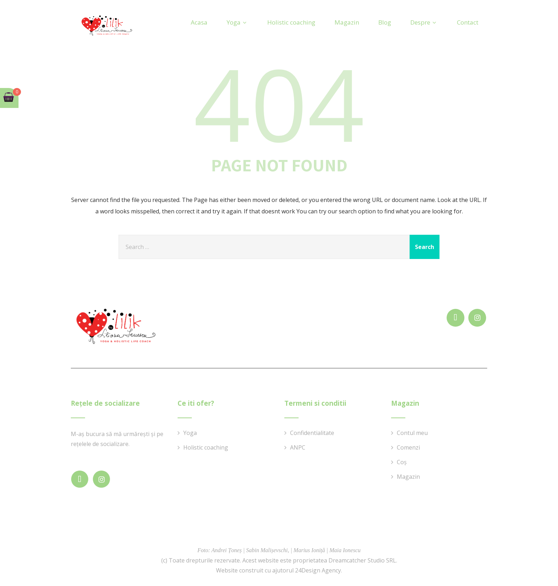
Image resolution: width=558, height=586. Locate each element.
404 (279, 103)
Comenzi (408, 447)
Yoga (237, 22)
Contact (467, 22)
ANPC (297, 447)
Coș (402, 462)
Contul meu (412, 433)
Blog (384, 22)
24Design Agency (318, 570)
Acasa (199, 22)
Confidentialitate (312, 433)
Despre (424, 22)
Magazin (347, 22)
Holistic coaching (291, 22)
